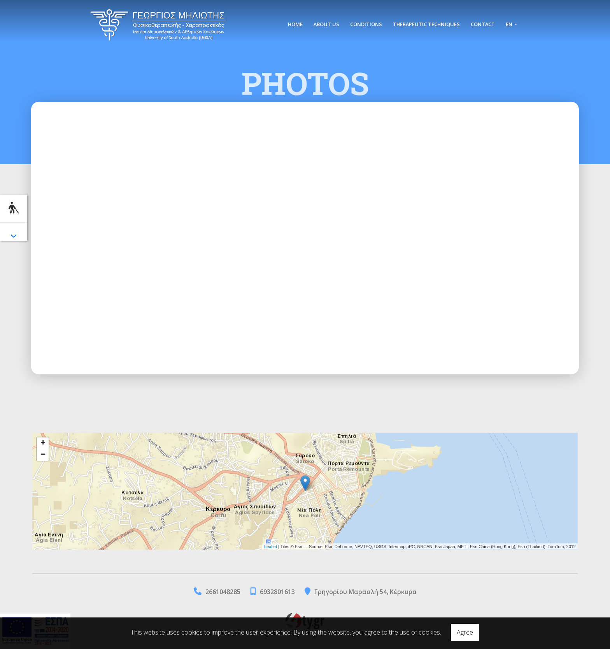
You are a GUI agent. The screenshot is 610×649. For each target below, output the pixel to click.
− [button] (43, 455)
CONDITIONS (366, 24)
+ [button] (43, 443)
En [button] (510, 24)
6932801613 (277, 591)
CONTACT (483, 24)
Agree (465, 632)
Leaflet (270, 546)
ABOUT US (326, 24)
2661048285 (222, 591)
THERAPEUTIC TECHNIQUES (426, 24)
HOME (295, 24)
